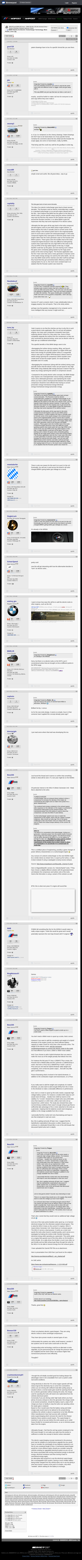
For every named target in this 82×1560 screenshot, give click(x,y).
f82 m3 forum (38, 1503)
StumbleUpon (11, 1487)
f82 (73, 1501)
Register (74, 3)
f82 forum (12, 1503)
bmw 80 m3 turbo (65, 1495)
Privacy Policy (26, 1556)
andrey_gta (11, 601)
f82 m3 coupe (30, 1503)
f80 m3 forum (26, 1501)
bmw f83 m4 (59, 1498)
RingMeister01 (13, 973)
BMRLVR (10, 651)
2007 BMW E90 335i (12, 498)
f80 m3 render (43, 1501)
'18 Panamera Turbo (12, 1007)
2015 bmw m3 (42, 1495)
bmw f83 (45, 1498)
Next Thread (46, 1508)
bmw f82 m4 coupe (37, 1498)
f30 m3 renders (68, 1499)
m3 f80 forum (29, 1504)
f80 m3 (20, 1501)
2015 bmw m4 (50, 1495)
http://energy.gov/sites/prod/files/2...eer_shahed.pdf (48, 1256)
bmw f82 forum (52, 1496)
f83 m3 (73, 1503)
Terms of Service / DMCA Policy (39, 1556)
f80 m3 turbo (67, 1501)
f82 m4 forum (58, 1503)
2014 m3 (16, 1495)
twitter (9, 1485)
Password (53, 30)
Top (79, 1540)
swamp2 (10, 123)
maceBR (10, 170)
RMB (9, 928)
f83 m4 (7, 1504)
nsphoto (10, 696)
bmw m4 (20, 1499)
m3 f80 (23, 1504)
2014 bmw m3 (9, 1495)
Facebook (27, 1485)
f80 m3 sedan (60, 1501)
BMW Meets (52, 19)
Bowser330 (11, 1330)
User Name (54, 28)
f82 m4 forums (67, 1503)
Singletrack (11, 516)
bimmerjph (11, 731)
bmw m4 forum (50, 1499)
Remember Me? (72, 28)
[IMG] (6, 1526)
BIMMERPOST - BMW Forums (68, 1540)
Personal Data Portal (54, 1556)
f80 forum (8, 1501)
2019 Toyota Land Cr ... (13, 957)
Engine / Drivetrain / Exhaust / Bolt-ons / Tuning (21, 28)
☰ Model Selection (25, 2)
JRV (8, 80)
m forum (12, 1504)
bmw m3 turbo (14, 1499)
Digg (44, 1485)
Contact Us (56, 1540)
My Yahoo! (46, 1487)
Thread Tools (71, 39)
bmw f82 (44, 1496)
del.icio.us (28, 1487)
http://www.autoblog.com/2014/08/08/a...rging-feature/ (51, 1300)
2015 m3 (56, 1495)
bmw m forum (67, 1498)
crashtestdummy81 (15, 1375)
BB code (7, 1523)
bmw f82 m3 (69, 1496)
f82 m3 (24, 1503)
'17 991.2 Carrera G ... (13, 1008)
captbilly (10, 203)
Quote (72, 70)
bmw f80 (72, 1495)
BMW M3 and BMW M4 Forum (17, 26)
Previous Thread (37, 1508)
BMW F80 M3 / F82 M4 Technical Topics (36, 26)
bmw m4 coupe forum (39, 1499)
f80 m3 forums (34, 1501)
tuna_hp (10, 327)
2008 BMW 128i (11, 635)
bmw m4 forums (59, 1499)
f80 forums (14, 1501)
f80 (74, 1499)
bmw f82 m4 (27, 1498)
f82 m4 (44, 1503)
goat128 (10, 46)
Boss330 (10, 775)
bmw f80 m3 (27, 1496)
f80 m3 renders (51, 1501)
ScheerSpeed (12, 561)
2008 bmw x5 (11, 500)
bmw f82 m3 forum (18, 1498)
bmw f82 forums (61, 1496)
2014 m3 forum (23, 1495)
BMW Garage (42, 19)
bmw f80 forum (9, 1496)
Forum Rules (8, 1530)
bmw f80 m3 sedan (36, 1496)
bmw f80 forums (18, 1496)
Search (75, 19)
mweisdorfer (12, 464)
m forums (17, 1504)
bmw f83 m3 (51, 1498)
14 (12, 583)
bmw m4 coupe (28, 1499)
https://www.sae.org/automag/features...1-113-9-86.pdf (49, 1264)
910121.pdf (38, 1269)
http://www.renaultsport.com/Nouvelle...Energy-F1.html (55, 864)
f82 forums (18, 1503)
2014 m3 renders (32, 1495)
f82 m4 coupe (50, 1503)
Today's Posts (67, 19)
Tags (6, 1492)
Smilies (7, 1524)
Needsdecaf (12, 281)
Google (63, 1485)
